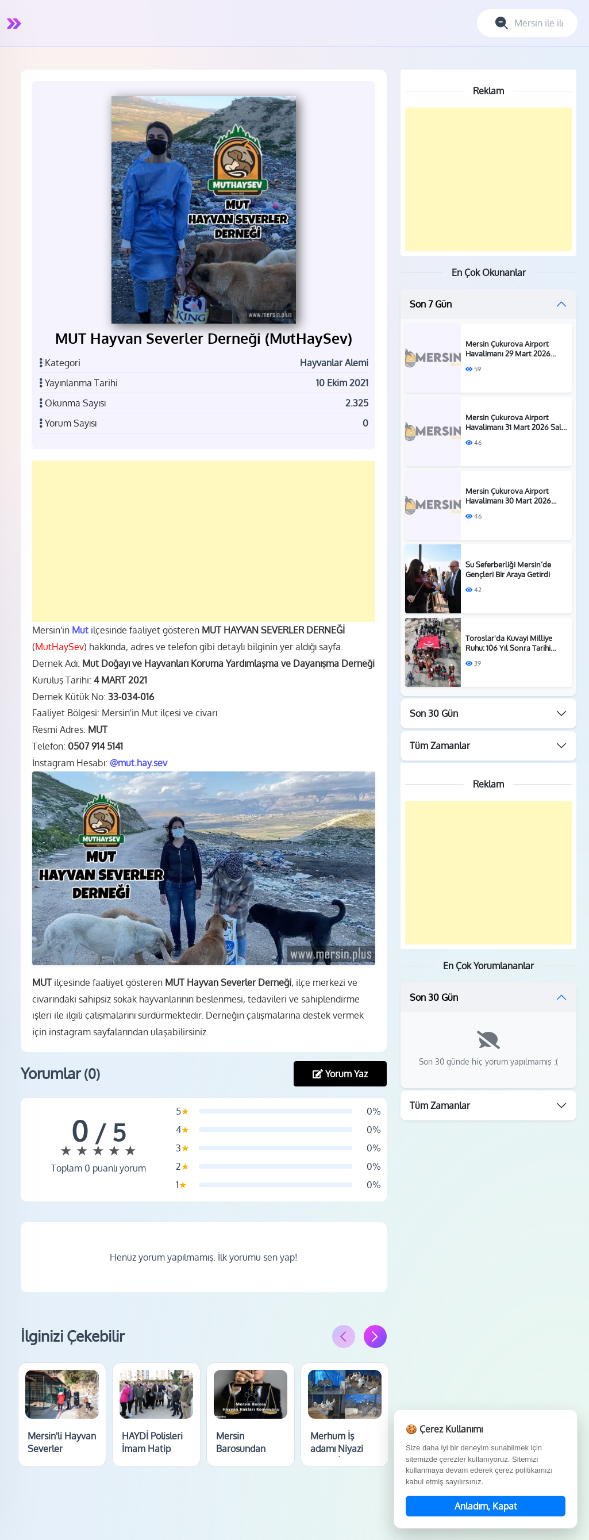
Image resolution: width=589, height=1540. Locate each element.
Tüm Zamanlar (440, 745)
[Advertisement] (204, 541)
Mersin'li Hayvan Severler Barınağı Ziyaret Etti (62, 1455)
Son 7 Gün (431, 304)
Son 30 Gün (434, 713)
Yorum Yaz (340, 1073)
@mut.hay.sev (139, 762)
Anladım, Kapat (486, 1506)
